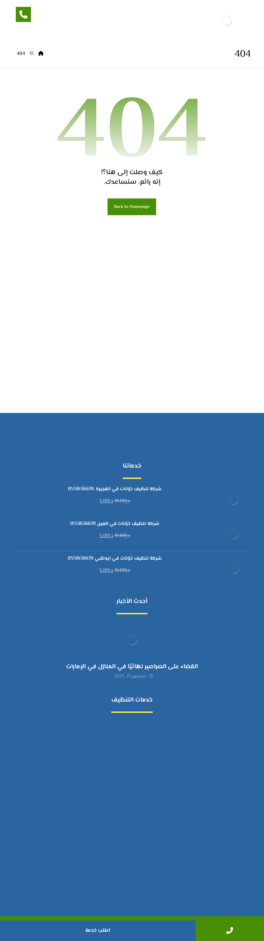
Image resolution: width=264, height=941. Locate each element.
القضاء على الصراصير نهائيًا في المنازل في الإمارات (132, 667)
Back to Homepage (132, 206)
